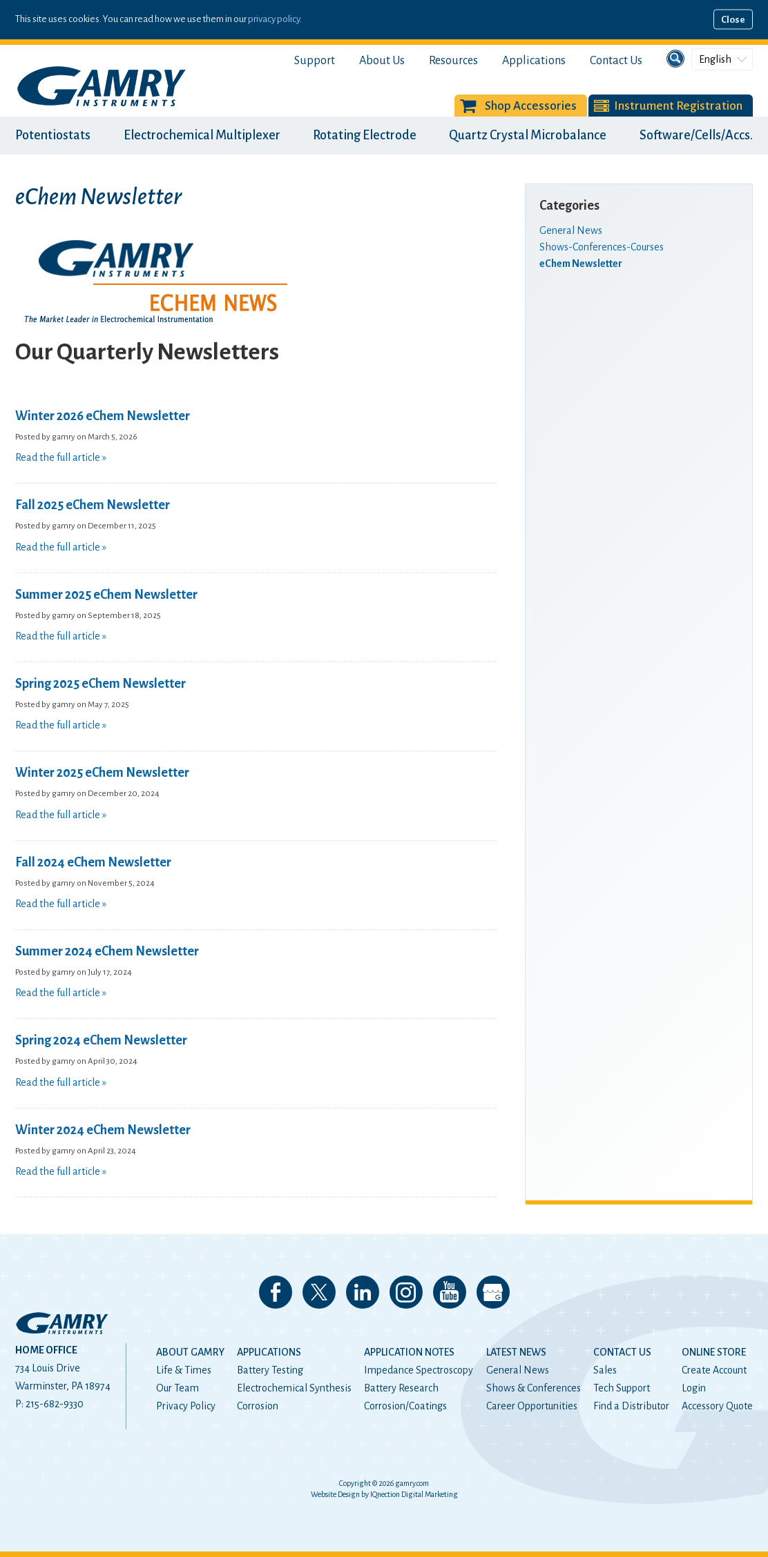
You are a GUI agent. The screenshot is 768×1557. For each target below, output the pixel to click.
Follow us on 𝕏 (319, 1292)
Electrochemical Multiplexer (202, 135)
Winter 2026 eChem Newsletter (102, 416)
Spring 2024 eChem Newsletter (101, 1040)
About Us (382, 60)
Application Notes (409, 1352)
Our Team (177, 1388)
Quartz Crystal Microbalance (527, 135)
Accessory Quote (717, 1405)
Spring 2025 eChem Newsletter (100, 684)
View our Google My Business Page (493, 1292)
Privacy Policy (185, 1405)
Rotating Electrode (364, 135)
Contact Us (616, 60)
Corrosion (257, 1405)
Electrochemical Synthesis (294, 1388)
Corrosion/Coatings (405, 1405)
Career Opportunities (531, 1405)
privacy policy (274, 19)
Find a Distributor (631, 1405)
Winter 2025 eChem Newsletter (102, 773)
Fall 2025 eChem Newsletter (92, 505)
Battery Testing (270, 1370)
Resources (453, 60)
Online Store (714, 1352)
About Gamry (190, 1352)
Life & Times (183, 1370)
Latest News (516, 1352)
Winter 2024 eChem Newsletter (103, 1130)
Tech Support (621, 1388)
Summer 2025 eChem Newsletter (106, 595)
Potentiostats (52, 135)
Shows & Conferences (533, 1388)
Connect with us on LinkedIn (362, 1292)
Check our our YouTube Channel (449, 1292)
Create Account (714, 1370)
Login (694, 1388)
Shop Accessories (531, 105)
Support (314, 60)
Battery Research (401, 1388)
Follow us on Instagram (406, 1292)
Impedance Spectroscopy (418, 1370)
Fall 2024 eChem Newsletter (93, 862)
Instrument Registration (678, 105)
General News (517, 1370)
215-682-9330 (55, 1403)
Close (733, 19)
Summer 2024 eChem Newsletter (107, 951)
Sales (605, 1370)
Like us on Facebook (275, 1292)
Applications (534, 60)
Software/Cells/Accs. (696, 135)
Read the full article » (60, 457)
